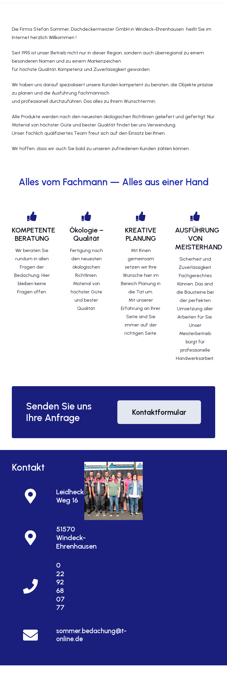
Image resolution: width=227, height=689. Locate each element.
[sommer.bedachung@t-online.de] (34, 635)
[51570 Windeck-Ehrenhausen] (34, 537)
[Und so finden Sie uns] (113, 491)
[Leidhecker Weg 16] (34, 496)
